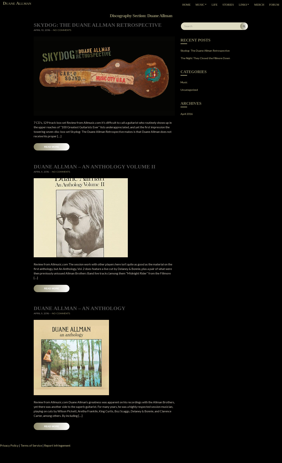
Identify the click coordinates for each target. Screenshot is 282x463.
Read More (51, 146)
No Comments (62, 30)
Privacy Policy (9, 445)
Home (186, 4)
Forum (274, 4)
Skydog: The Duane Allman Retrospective (98, 25)
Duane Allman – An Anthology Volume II (94, 167)
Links (243, 4)
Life (215, 4)
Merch (259, 4)
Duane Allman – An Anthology (79, 308)
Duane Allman (17, 3)
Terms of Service (31, 445)
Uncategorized (189, 89)
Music (199, 4)
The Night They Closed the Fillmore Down (205, 58)
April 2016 (187, 113)
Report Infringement (57, 445)
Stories (228, 4)
